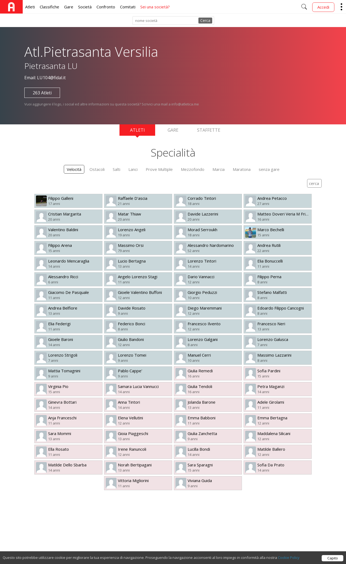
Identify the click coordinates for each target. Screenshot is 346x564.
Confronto (106, 6)
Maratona (242, 169)
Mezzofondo (192, 169)
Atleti (30, 6)
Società (85, 6)
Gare (68, 6)
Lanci (133, 169)
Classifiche (49, 6)
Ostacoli (97, 169)
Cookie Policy (289, 557)
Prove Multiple (159, 169)
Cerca (205, 20)
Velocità (74, 169)
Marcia (218, 169)
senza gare (269, 169)
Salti (116, 169)
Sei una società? (155, 6)
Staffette (208, 130)
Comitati (127, 6)
